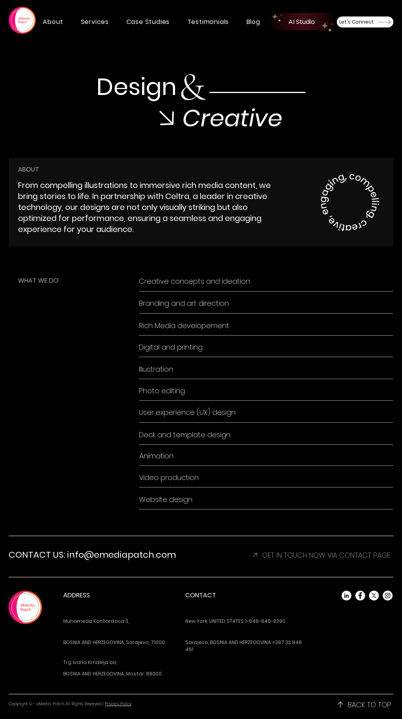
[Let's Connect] (365, 21)
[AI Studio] (302, 21)
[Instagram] (388, 595)
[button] (53, 22)
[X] (374, 595)
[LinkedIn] (346, 595)
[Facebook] (360, 595)
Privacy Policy (118, 704)
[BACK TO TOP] (364, 704)
